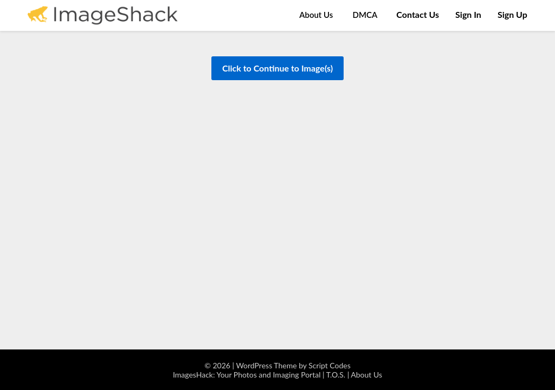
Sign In (468, 14)
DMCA (365, 15)
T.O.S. (335, 374)
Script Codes (329, 365)
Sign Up (512, 14)
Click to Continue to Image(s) (277, 68)
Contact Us (417, 14)
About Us (316, 15)
